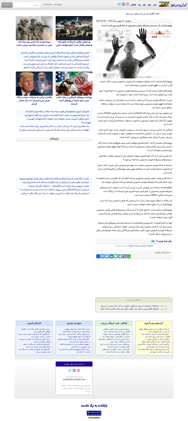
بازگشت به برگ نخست (94, 406)
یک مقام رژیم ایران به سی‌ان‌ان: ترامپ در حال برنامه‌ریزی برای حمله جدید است (54, 126)
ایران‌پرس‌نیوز (172, 4)
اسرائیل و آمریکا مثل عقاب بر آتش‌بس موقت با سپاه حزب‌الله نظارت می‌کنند (55, 193)
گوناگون (133, 5)
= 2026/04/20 (51, 5)
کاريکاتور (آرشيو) (34, 323)
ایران (154, 5)
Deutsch (143, 246)
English (131, 246)
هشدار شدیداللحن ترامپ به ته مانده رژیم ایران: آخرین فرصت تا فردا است (56, 60)
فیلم (144, 5)
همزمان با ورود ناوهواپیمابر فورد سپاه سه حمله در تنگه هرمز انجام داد (57, 111)
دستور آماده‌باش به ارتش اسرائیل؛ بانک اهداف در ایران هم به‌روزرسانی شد (56, 63)
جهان (149, 5)
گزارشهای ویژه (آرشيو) (154, 323)
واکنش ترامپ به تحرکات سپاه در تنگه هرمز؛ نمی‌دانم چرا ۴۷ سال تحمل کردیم (34, 100)
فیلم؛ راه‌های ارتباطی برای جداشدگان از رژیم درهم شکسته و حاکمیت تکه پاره (55, 52)
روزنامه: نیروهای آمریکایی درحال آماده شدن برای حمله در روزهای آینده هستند (74, 100)
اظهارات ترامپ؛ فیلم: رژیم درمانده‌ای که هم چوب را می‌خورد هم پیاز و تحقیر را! (54, 130)
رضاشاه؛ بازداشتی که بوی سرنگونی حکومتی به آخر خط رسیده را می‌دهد (130, 306)
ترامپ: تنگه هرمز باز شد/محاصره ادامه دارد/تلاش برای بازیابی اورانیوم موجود (54, 178)
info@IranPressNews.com (74, 379)
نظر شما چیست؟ (164, 241)
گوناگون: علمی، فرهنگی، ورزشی (114, 323)
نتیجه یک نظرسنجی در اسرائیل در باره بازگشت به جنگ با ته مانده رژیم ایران (55, 182)
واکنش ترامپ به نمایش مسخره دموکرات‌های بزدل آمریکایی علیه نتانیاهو (56, 67)
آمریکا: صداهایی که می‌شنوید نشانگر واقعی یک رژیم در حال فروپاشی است (56, 56)
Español (150, 246)
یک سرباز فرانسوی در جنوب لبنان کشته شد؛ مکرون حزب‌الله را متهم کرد (56, 115)
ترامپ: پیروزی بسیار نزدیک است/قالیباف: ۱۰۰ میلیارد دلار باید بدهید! (59, 186)
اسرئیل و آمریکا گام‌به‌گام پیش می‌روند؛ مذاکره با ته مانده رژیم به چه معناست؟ (54, 189)
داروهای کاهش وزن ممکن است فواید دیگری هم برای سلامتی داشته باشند (129, 309)
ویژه (139, 5)
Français (137, 246)
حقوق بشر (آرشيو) (74, 323)
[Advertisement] (154, 277)
